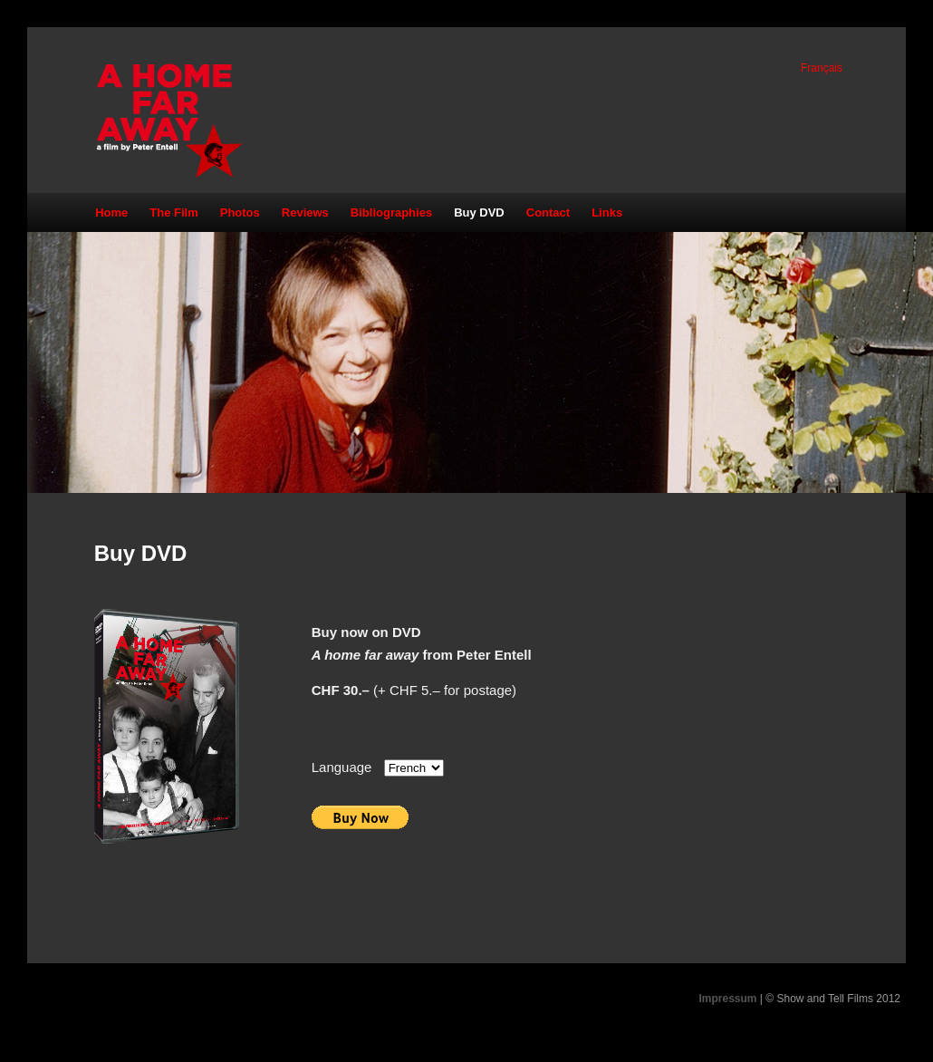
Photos (240, 212)
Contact (548, 212)
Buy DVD (479, 212)
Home (111, 212)
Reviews (305, 212)
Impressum (727, 998)
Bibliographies (391, 212)
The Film (173, 212)
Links (607, 212)
